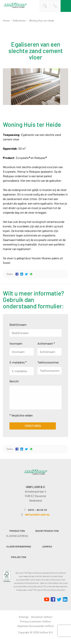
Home (6, 20)
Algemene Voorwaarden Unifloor (35, 625)
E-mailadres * (18, 362)
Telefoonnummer (48, 362)
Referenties (19, 20)
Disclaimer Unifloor (41, 616)
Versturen (33, 425)
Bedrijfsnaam (18, 324)
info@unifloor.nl (37, 514)
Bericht (14, 381)
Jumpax (47, 546)
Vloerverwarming (18, 546)
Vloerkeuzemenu (17, 535)
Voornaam (15, 343)
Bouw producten (47, 530)
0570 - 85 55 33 (37, 509)
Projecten (18, 557)
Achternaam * (46, 343)
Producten (17, 530)
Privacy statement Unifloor (35, 621)
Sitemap (24, 616)
